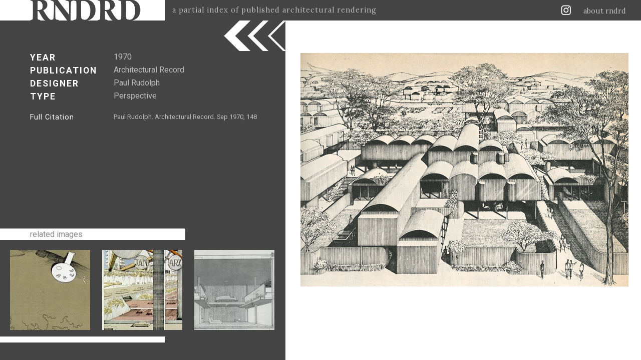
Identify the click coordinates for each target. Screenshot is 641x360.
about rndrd (604, 11)
